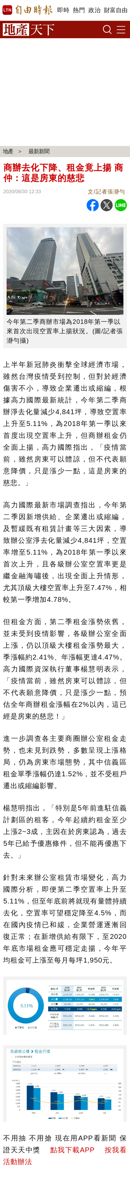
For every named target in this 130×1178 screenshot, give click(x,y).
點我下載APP (72, 1150)
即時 (63, 10)
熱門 (79, 10)
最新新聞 (38, 151)
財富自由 (115, 10)
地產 (8, 151)
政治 (94, 10)
